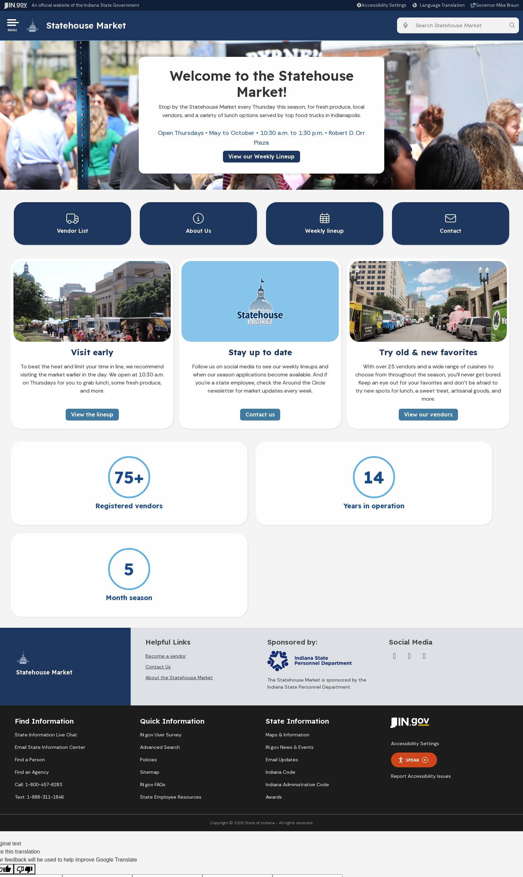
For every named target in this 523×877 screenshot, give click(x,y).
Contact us (260, 413)
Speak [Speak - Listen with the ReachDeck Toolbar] (413, 667)
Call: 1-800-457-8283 (38, 692)
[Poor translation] (24, 776)
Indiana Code (280, 680)
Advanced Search (160, 655)
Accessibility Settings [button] (415, 651)
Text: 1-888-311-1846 (39, 704)
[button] (381, 5)
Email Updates (282, 667)
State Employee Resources (170, 704)
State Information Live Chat (46, 642)
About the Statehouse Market (179, 585)
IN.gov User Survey (161, 642)
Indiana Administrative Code (297, 692)
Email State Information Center (50, 655)
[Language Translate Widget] (439, 5)
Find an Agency (32, 680)
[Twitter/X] (409, 563)
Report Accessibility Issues (421, 684)
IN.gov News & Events (290, 655)
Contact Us (158, 574)
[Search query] (459, 26)
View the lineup (92, 413)
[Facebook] (394, 563)
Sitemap (149, 680)
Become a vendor (165, 563)
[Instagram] (424, 563)
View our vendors (428, 413)
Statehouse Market (88, 26)
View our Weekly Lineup (261, 158)
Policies (148, 667)
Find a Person (30, 667)
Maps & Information (287, 642)
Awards (274, 704)
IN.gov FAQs (152, 692)
